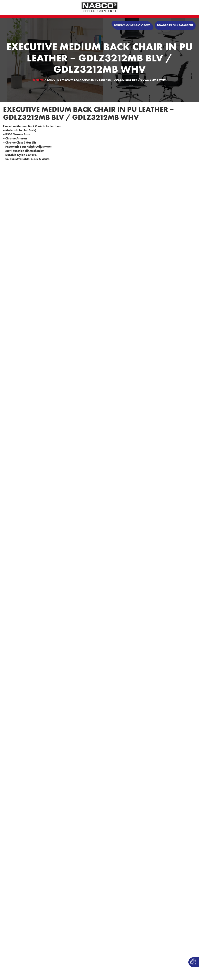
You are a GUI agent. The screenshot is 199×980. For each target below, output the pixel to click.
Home (38, 79)
